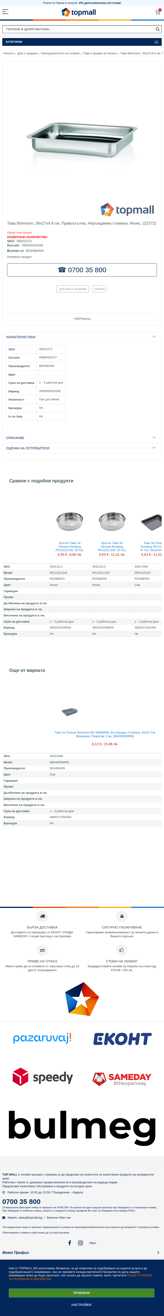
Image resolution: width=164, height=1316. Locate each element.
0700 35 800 (21, 1201)
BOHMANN (35, 251)
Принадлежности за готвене (60, 53)
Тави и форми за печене (100, 53)
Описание (15, 438)
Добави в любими (73, 289)
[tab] (82, 337)
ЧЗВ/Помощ (82, 318)
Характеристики (20, 337)
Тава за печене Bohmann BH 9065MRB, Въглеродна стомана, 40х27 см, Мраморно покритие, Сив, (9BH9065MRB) (105, 734)
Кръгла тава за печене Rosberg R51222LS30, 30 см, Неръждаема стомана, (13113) (112, 546)
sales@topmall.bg (30, 1217)
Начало (8, 53)
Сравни (99, 289)
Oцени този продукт (19, 232)
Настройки (81, 1305)
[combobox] (82, 29)
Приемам (81, 1293)
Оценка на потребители (27, 448)
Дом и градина (27, 53)
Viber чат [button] (65, 1217)
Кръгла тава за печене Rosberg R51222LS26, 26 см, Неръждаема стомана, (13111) (70, 546)
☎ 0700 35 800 (82, 270)
